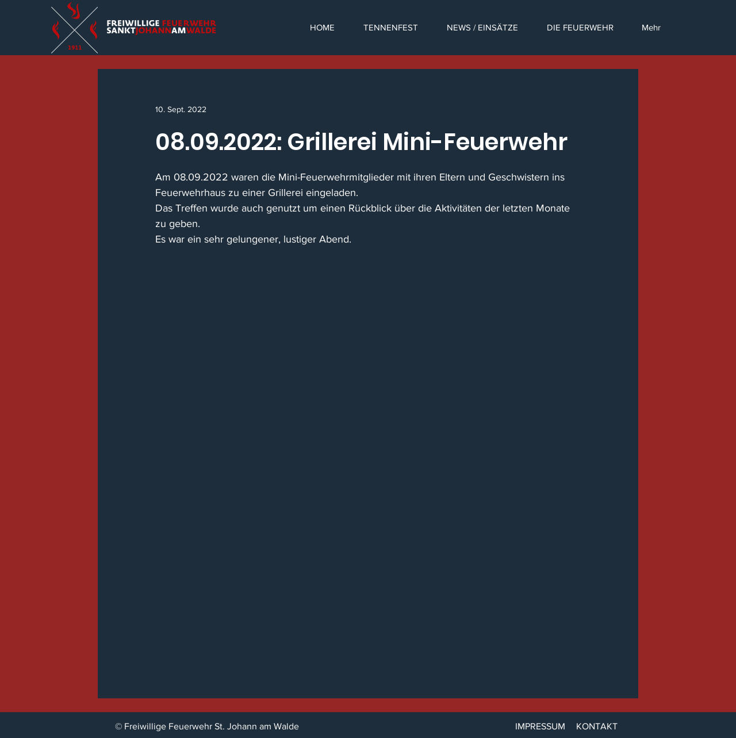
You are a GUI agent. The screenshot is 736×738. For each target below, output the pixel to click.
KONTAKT (597, 726)
